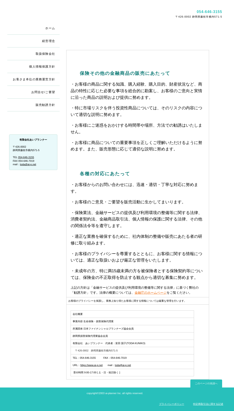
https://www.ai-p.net (91, 365)
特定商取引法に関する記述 (208, 404)
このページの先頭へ (206, 383)
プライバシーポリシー (171, 404)
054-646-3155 (26, 157)
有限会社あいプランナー (61, 14)
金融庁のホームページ (151, 292)
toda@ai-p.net (123, 365)
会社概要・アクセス (33, 123)
